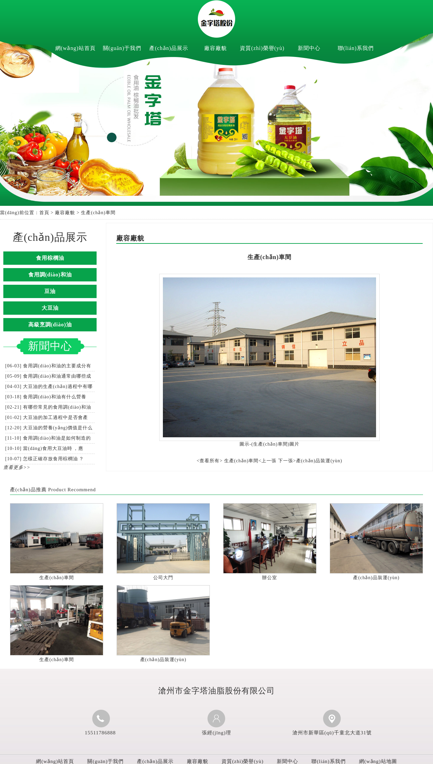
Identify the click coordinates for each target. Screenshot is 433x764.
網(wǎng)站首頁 (75, 48)
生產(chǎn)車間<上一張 (250, 460)
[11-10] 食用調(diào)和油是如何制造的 (48, 438)
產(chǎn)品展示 (168, 48)
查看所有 (209, 460)
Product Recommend (72, 489)
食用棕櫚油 (50, 258)
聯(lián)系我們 (356, 48)
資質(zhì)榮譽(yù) (262, 48)
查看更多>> (16, 467)
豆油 (50, 291)
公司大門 (163, 577)
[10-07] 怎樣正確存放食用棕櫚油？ (44, 458)
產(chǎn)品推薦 (28, 489)
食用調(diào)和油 (50, 274)
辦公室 (269, 577)
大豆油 (50, 308)
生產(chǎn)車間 (56, 577)
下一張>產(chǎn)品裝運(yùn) (310, 460)
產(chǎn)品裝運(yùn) (376, 577)
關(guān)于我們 (122, 48)
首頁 (44, 212)
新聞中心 (309, 48)
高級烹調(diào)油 (50, 324)
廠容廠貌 (215, 48)
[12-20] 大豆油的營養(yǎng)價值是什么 (49, 427)
